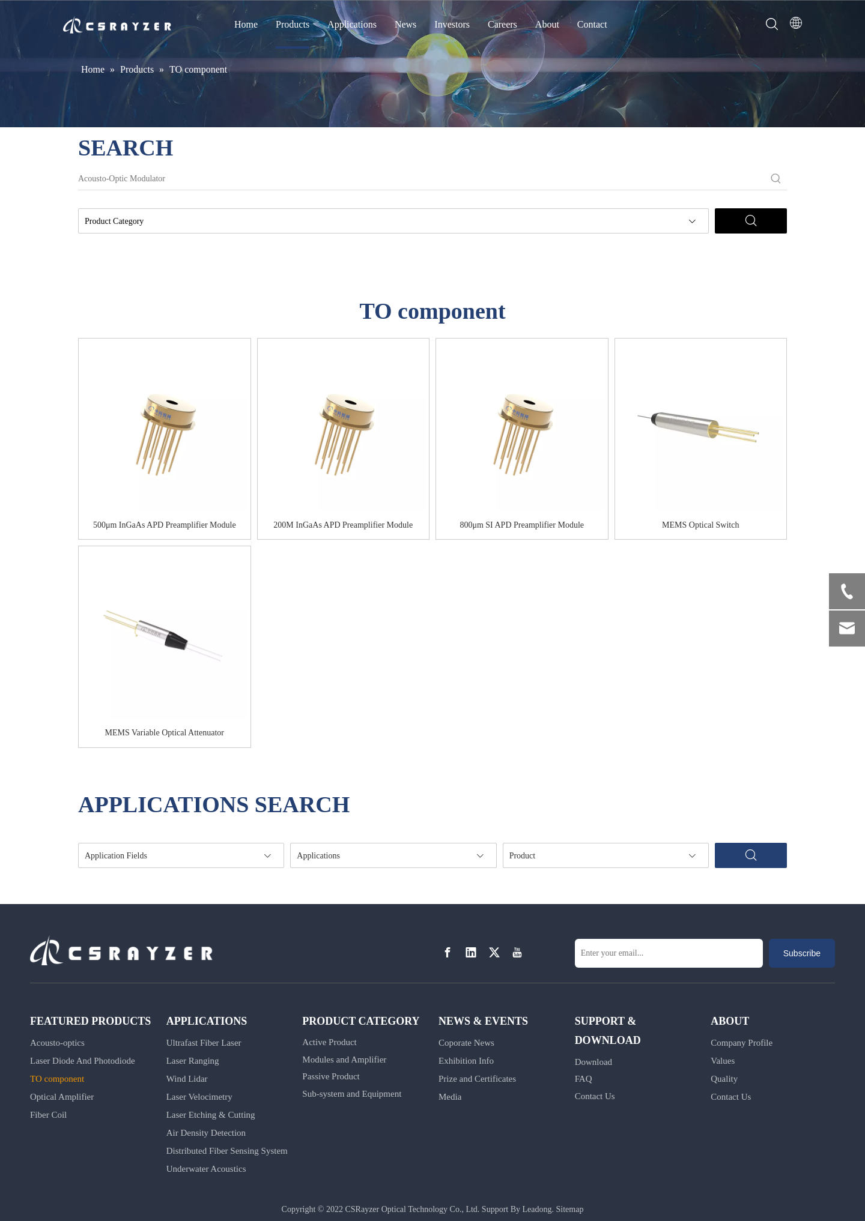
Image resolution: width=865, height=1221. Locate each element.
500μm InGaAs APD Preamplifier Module (164, 524)
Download (594, 1062)
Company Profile (741, 1043)
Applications (352, 24)
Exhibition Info (466, 1061)
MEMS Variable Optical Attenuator (164, 732)
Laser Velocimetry (199, 1097)
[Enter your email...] (669, 953)
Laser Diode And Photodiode (82, 1061)
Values (723, 1061)
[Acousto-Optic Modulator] (421, 179)
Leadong (537, 1209)
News (405, 24)
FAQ (583, 1079)
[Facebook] (448, 952)
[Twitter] (494, 952)
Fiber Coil (48, 1115)
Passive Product (330, 1076)
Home (246, 24)
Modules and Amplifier (344, 1059)
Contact (592, 24)
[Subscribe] (802, 953)
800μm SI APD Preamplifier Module (522, 524)
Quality (724, 1079)
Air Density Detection (206, 1133)
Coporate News (466, 1043)
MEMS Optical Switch (700, 524)
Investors (452, 24)
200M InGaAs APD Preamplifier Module (343, 524)
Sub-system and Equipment (351, 1094)
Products (292, 24)
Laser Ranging (192, 1061)
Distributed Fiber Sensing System (227, 1151)
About (547, 24)
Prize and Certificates (477, 1079)
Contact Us (595, 1096)
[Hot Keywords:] (776, 179)
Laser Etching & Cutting (210, 1115)
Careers (502, 24)
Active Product (329, 1042)
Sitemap (570, 1209)
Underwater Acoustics (206, 1169)
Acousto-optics (57, 1043)
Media (450, 1097)
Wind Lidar (187, 1079)
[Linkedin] (471, 952)
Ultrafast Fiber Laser (203, 1043)
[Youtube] (517, 952)
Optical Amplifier (62, 1097)
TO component (57, 1079)
